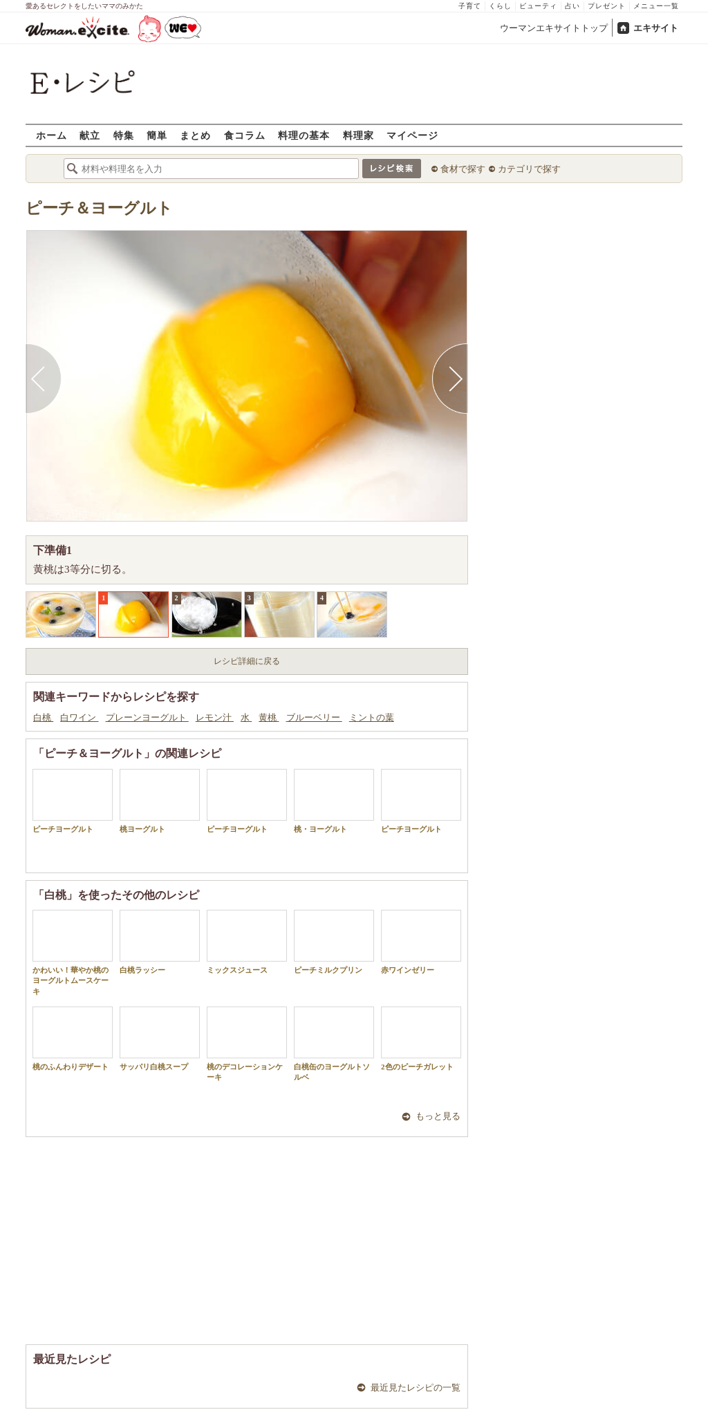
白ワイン (79, 717)
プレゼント (607, 6)
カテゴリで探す (529, 169)
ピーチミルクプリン (334, 942)
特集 (123, 135)
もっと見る (438, 1116)
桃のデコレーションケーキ (247, 1044)
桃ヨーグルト (160, 801)
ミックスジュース (247, 942)
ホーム (51, 135)
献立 (90, 135)
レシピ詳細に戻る (247, 661)
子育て (469, 6)
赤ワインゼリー (421, 942)
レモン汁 (215, 717)
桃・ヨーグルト (334, 801)
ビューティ (538, 6)
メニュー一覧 (656, 6)
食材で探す (462, 169)
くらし (500, 6)
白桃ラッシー (160, 942)
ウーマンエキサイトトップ (554, 28)
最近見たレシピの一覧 (415, 1387)
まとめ (195, 135)
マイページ (412, 135)
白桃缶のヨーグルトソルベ (334, 1044)
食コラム (245, 135)
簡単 (157, 135)
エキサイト (655, 28)
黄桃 (269, 717)
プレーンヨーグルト (147, 717)
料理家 (358, 135)
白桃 (43, 717)
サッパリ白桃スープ (160, 1039)
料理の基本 (304, 135)
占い (572, 6)
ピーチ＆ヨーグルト (99, 208)
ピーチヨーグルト (72, 801)
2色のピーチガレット (421, 1039)
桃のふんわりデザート (72, 1039)
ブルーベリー (314, 717)
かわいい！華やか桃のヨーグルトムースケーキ (72, 952)
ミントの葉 (371, 717)
